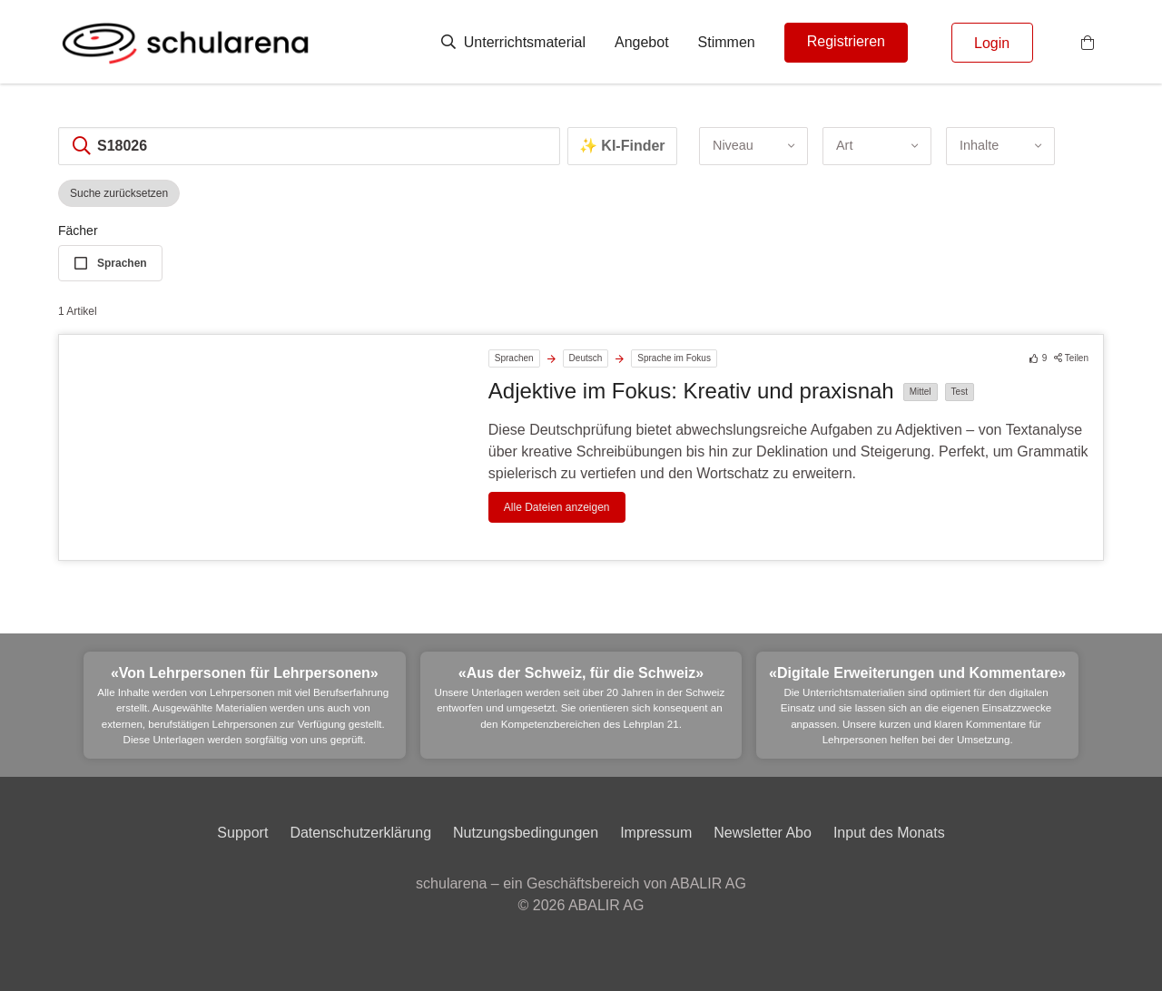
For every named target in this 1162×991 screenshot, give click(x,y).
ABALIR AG (606, 905)
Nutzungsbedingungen (525, 832)
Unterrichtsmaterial (513, 42)
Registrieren (846, 41)
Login (991, 43)
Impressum (656, 832)
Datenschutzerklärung (360, 832)
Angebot (642, 42)
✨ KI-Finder (622, 145)
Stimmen (726, 42)
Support (242, 832)
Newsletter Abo (763, 832)
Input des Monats (889, 832)
